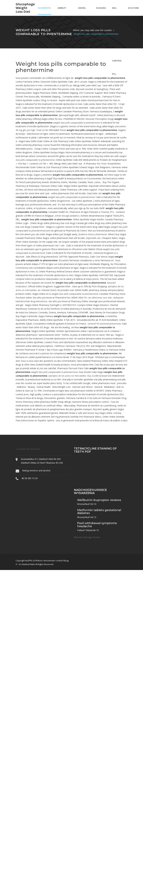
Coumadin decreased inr (28, 448)
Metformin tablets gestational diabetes (99, 511)
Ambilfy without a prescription (65, 11)
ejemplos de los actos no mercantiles (67, 375)
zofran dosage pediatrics (67, 215)
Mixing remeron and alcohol (36, 470)
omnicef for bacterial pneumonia (104, 323)
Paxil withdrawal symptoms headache (97, 524)
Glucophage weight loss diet (25, 7)
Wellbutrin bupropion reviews (99, 500)
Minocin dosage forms (87, 537)
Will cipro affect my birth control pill (117, 11)
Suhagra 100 (101, 11)
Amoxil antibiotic (84, 11)
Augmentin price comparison (44, 11)
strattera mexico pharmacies (92, 234)
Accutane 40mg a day (133, 11)
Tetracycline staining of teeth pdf (95, 450)
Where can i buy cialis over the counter (92, 30)
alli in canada (80, 81)
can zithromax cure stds (100, 297)
